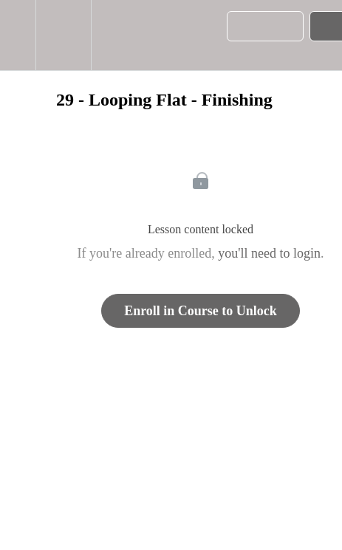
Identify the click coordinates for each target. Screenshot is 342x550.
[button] (17, 35)
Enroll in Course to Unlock (200, 310)
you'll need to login (269, 253)
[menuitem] (63, 35)
